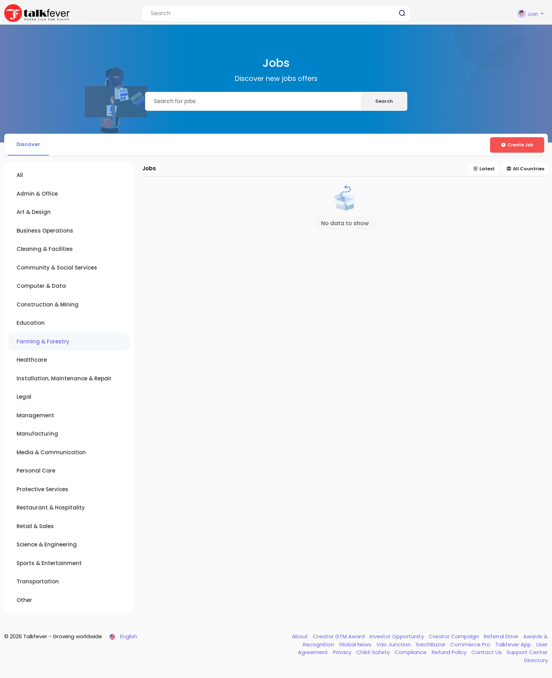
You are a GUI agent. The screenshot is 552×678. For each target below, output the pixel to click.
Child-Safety (373, 653)
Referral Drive (502, 637)
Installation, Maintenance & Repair (64, 379)
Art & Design (34, 213)
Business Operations (45, 231)
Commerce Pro (471, 645)
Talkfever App (514, 645)
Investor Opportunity (397, 637)
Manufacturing (37, 435)
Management (35, 416)
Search (384, 101)
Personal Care (36, 472)
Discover (30, 144)
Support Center (527, 653)
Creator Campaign (454, 637)
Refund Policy (450, 653)
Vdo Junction (394, 645)
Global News (356, 645)
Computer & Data (41, 287)
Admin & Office (37, 194)
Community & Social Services (57, 268)
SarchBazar (431, 645)
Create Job (517, 145)
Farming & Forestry (43, 342)
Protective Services (42, 490)
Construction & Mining (48, 305)
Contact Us (487, 653)
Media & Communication (51, 453)
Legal (24, 398)
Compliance (411, 653)
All (20, 176)
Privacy (343, 653)
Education (31, 324)
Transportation (38, 583)
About (300, 637)
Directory (536, 661)
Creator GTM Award (339, 637)
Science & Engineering (47, 546)
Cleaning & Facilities (45, 250)
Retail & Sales (35, 527)
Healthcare (32, 361)
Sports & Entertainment (49, 564)
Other (24, 601)
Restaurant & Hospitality (51, 509)
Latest (484, 170)
